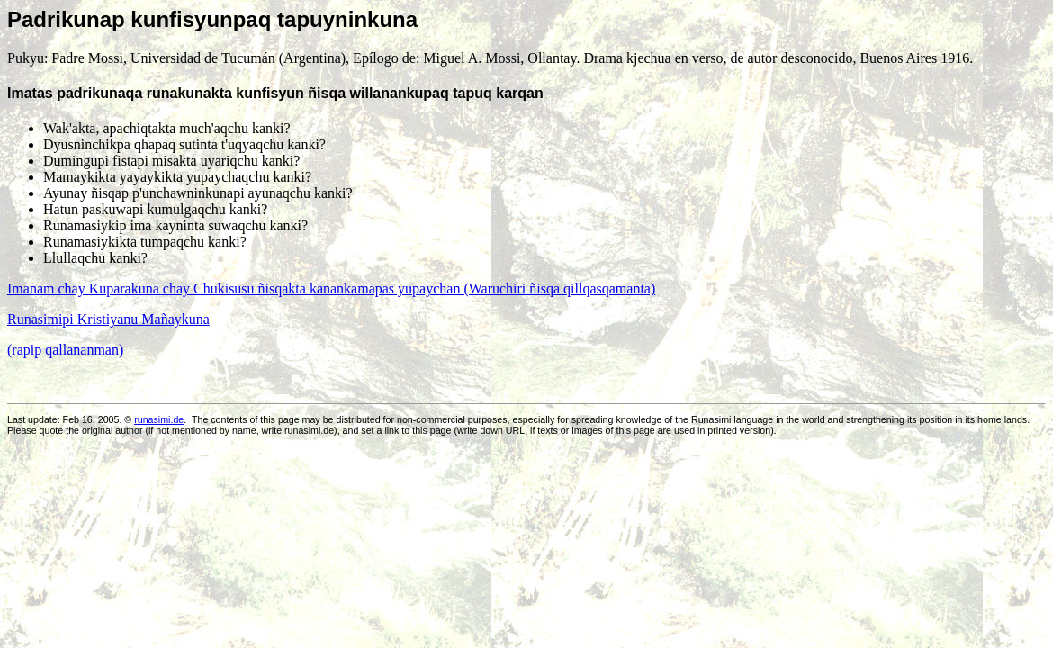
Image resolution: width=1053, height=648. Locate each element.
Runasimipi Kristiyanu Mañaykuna (108, 319)
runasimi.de (159, 419)
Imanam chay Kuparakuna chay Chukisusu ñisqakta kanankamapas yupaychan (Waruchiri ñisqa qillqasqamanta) (331, 288)
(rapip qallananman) (65, 349)
